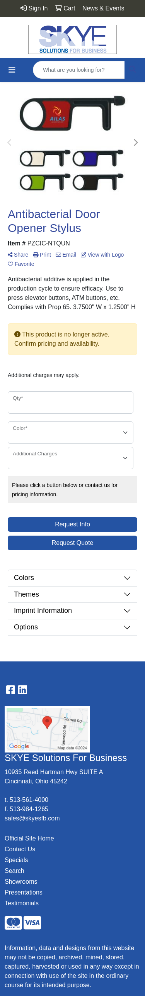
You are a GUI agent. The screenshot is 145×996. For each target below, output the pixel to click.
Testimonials (22, 903)
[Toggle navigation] (12, 69)
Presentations (24, 892)
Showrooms (21, 881)
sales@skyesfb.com (32, 818)
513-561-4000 (29, 799)
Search (14, 870)
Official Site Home (29, 838)
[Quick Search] (79, 70)
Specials (16, 860)
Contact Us (20, 849)
